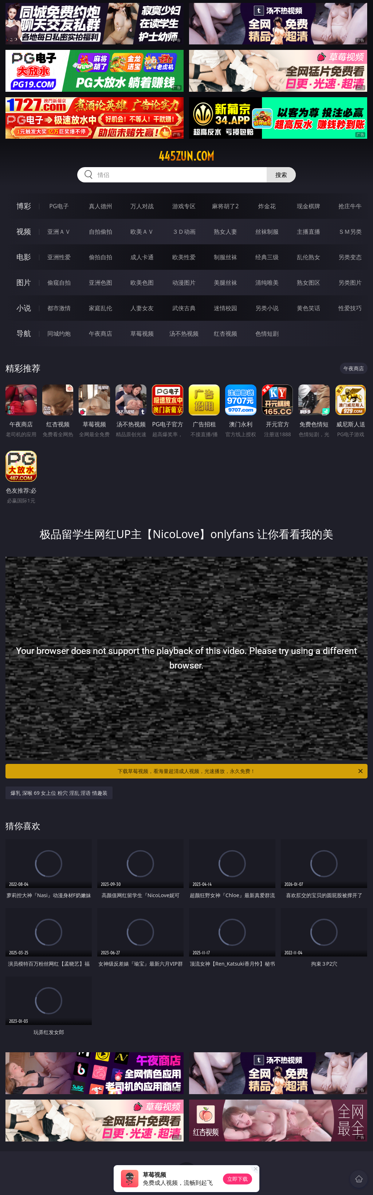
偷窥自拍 (59, 283)
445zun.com (186, 156)
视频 (23, 231)
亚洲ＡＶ (59, 232)
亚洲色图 (100, 283)
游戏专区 (184, 206)
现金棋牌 (308, 206)
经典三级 (267, 257)
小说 (23, 308)
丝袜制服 (267, 232)
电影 (23, 257)
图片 (23, 282)
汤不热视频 (184, 334)
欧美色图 (142, 283)
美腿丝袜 (225, 283)
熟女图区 (308, 283)
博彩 (23, 206)
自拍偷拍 (100, 232)
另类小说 (267, 308)
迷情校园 (225, 308)
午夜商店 (100, 334)
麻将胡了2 (225, 206)
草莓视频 (142, 334)
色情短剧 (267, 334)
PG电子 (58, 206)
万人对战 (142, 206)
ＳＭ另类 (350, 232)
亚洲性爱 (59, 257)
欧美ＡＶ (142, 232)
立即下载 (237, 1178)
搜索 (281, 175)
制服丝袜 (225, 257)
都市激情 (59, 308)
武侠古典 (184, 308)
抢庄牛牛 (350, 206)
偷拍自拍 (100, 257)
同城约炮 (59, 334)
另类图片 (350, 283)
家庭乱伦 (100, 308)
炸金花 (267, 206)
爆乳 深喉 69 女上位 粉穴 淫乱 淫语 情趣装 (59, 792)
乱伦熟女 (308, 257)
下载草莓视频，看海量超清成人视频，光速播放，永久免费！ (241, 771)
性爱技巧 (350, 308)
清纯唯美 (267, 283)
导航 (23, 333)
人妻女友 (142, 308)
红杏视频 (225, 334)
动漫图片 (184, 283)
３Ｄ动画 (184, 232)
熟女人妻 (225, 232)
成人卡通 (142, 257)
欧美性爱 (184, 257)
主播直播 (308, 232)
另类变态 (350, 257)
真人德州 (100, 206)
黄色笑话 (308, 308)
